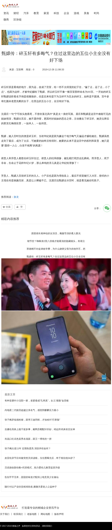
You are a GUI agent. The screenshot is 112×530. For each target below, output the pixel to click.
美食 (86, 13)
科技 (56, 13)
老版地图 (31, 514)
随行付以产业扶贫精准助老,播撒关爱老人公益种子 (31, 486)
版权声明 (59, 514)
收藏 (8, 206)
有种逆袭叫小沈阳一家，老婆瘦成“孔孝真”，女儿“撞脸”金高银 (37, 400)
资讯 (6, 13)
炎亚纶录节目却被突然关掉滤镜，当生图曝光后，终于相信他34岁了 (40, 458)
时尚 (96, 13)
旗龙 (16, 196)
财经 (16, 13)
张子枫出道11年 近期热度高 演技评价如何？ (28, 448)
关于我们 (4, 514)
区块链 (18, 19)
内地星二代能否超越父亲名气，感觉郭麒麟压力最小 (32, 410)
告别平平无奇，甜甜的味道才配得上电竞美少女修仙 (32, 477)
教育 (36, 13)
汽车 (26, 13)
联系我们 (18, 514)
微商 (6, 19)
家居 (46, 13)
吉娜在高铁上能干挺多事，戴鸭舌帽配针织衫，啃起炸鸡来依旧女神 (40, 429)
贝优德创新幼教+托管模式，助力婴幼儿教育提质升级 (32, 467)
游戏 (76, 13)
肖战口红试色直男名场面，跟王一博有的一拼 (28, 438)
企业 (66, 13)
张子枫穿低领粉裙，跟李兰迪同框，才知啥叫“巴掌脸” (32, 419)
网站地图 (45, 514)
